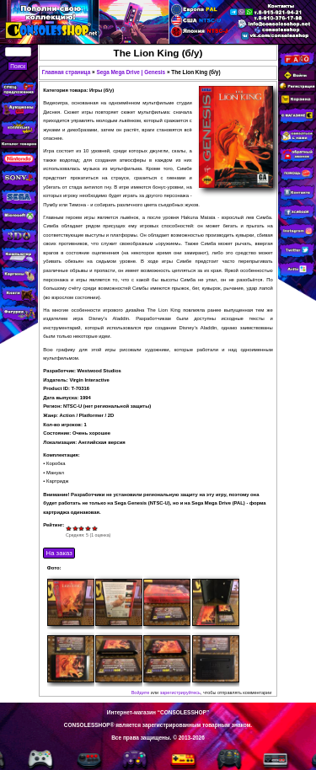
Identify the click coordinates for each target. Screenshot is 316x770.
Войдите (140, 692)
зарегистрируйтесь (180, 692)
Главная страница (66, 72)
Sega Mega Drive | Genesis (130, 72)
